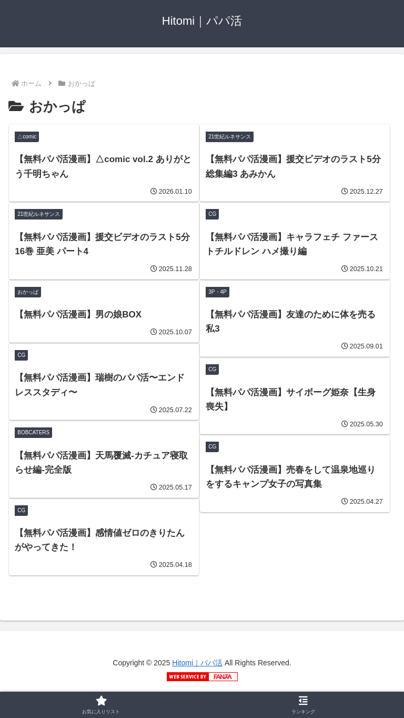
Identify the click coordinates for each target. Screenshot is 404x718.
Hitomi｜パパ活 (197, 663)
